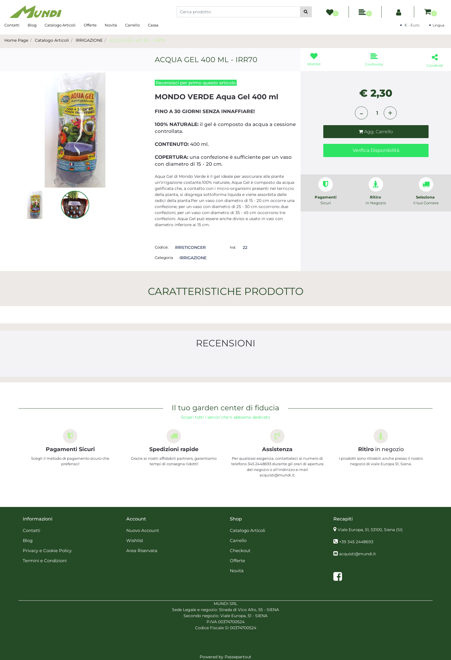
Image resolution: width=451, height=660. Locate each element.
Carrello (132, 25)
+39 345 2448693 (356, 541)
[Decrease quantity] (361, 112)
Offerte (90, 25)
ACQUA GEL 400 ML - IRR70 (137, 40)
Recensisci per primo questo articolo (196, 82)
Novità (111, 25)
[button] (306, 11)
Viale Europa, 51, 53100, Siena (370, 529)
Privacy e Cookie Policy (47, 550)
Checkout (240, 550)
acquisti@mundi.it (357, 553)
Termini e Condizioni (45, 560)
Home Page (16, 40)
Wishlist (134, 540)
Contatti (12, 25)
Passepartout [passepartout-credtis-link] (238, 656)
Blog (32, 25)
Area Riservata (141, 550)
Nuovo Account (142, 530)
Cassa (153, 25)
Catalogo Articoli (60, 25)
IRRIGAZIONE (89, 40)
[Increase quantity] (390, 112)
